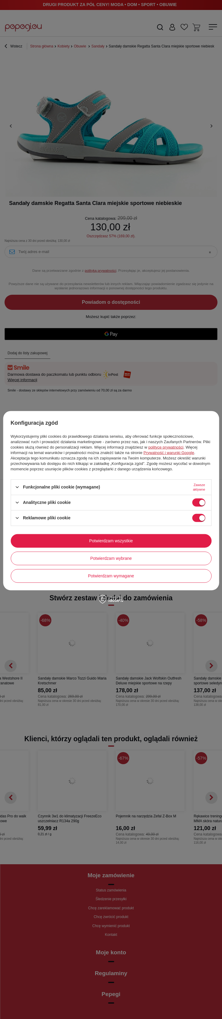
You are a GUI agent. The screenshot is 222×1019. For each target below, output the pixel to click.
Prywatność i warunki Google (168, 452)
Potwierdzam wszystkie (111, 540)
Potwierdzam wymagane (111, 575)
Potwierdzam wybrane (111, 558)
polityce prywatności (165, 447)
